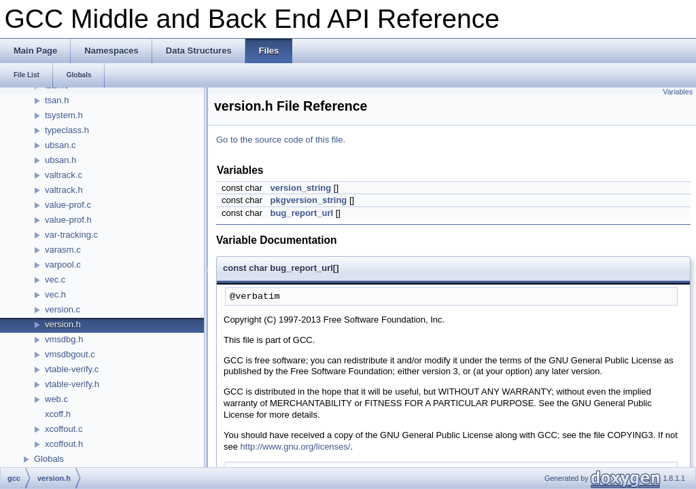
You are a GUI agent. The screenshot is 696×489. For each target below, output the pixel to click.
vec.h (55, 294)
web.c (56, 399)
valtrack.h (64, 190)
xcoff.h (58, 414)
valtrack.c (63, 175)
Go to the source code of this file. (280, 139)
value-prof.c (68, 205)
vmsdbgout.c (70, 354)
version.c (62, 309)
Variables (678, 92)
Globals (49, 459)
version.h (63, 324)
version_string (301, 188)
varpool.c (63, 264)
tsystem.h (64, 115)
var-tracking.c (71, 235)
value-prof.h (68, 220)
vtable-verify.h (72, 384)
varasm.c (63, 249)
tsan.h (57, 100)
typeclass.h (67, 130)
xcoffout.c (63, 429)
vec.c (55, 279)
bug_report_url (302, 213)
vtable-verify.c (72, 369)
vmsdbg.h (64, 339)
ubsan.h (60, 160)
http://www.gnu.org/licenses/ (296, 446)
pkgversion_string (309, 200)
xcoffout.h (64, 444)
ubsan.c (60, 145)
